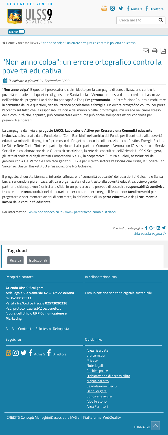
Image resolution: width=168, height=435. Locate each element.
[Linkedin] (158, 228)
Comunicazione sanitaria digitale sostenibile (118, 293)
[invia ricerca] (161, 20)
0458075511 (21, 298)
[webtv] (104, 8)
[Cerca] (136, 20)
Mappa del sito (98, 381)
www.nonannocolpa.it (45, 212)
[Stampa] (154, 50)
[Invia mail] (146, 50)
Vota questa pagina (149, 233)
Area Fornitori (97, 406)
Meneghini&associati (51, 417)
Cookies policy (97, 370)
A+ (14, 328)
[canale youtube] (16, 352)
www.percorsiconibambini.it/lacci (90, 212)
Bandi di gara (97, 391)
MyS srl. (76, 417)
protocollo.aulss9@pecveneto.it (37, 308)
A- (7, 328)
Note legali (95, 365)
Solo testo (43, 328)
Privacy (92, 360)
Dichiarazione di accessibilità (108, 375)
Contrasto (25, 328)
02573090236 (56, 303)
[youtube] (112, 8)
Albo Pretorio (97, 401)
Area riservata (97, 350)
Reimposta (61, 328)
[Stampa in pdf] (163, 50)
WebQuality (112, 417)
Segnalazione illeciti (102, 386)
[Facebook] (146, 228)
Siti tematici (96, 355)
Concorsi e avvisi (99, 396)
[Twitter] (164, 228)
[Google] (152, 228)
